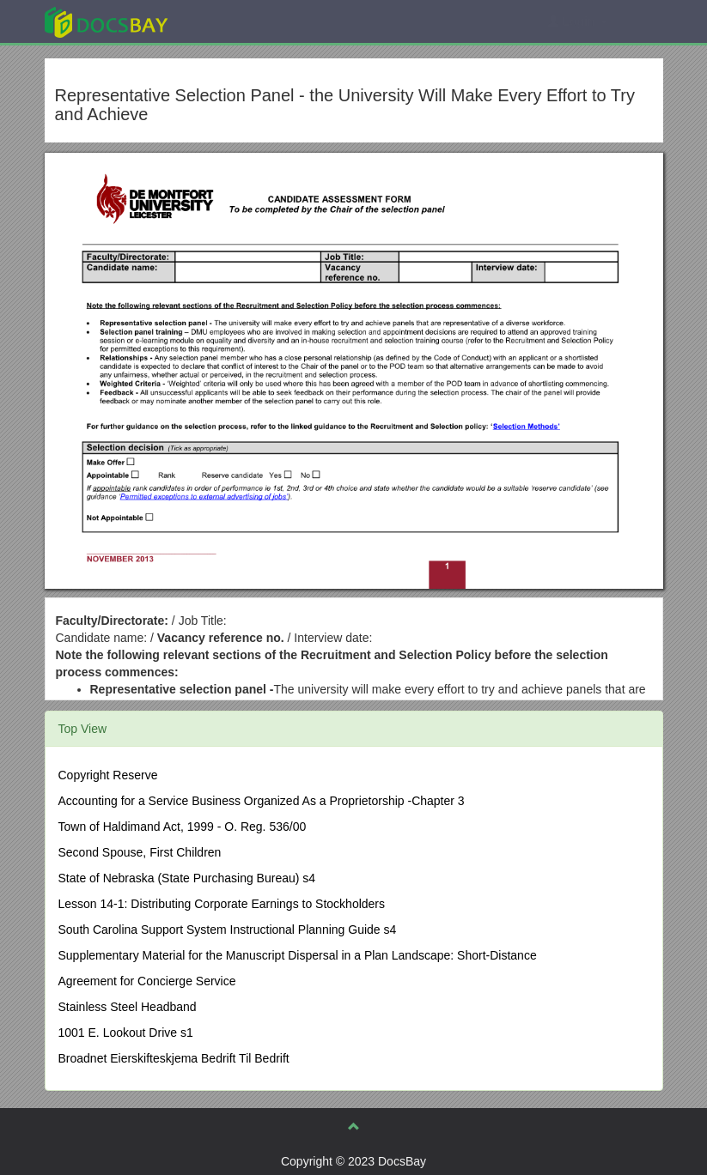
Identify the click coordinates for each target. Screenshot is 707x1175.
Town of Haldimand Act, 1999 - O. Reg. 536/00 (182, 826)
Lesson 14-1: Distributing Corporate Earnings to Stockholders (222, 904)
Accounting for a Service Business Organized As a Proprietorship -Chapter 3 (261, 801)
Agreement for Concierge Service (147, 981)
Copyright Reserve (108, 775)
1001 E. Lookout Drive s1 (125, 1032)
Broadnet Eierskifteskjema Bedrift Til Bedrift (174, 1058)
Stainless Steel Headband (127, 1007)
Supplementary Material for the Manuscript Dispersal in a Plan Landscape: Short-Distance (297, 955)
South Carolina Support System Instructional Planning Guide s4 (227, 929)
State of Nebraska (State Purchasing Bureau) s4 (187, 878)
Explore (234, 21)
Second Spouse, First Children (140, 852)
